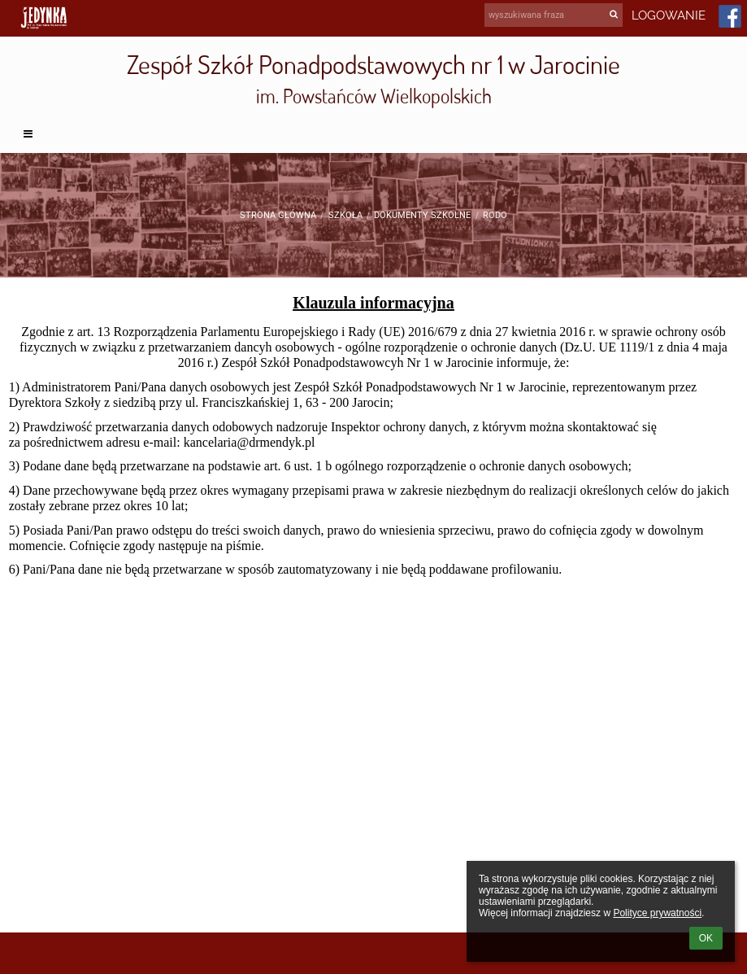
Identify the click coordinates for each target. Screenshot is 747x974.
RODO (495, 215)
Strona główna (278, 215)
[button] (374, 134)
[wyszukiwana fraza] (553, 15)
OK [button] (706, 938)
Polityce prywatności (657, 913)
